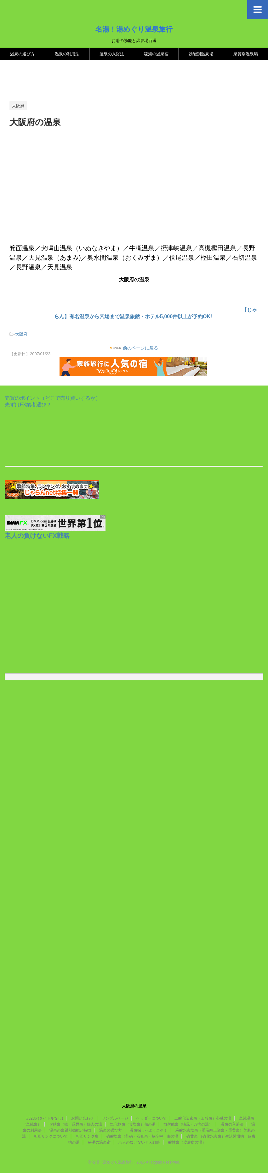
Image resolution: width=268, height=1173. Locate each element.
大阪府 (21, 334)
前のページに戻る (140, 347)
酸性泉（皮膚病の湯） (187, 1142)
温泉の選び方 (22, 54)
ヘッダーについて (151, 1118)
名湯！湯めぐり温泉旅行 (134, 29)
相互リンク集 (87, 1136)
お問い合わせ (82, 1118)
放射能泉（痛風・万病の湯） (188, 1124)
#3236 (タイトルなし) (44, 1118)
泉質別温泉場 (245, 54)
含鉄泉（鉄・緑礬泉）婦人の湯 (75, 1124)
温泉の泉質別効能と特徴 (70, 1130)
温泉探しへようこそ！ (149, 1130)
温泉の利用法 (67, 54)
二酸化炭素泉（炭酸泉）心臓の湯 (202, 1118)
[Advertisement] (124, 81)
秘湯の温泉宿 (156, 54)
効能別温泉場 (201, 54)
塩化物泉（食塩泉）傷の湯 (133, 1124)
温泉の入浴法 (112, 54)
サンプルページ (115, 1118)
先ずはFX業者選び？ (28, 404)
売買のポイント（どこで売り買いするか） (52, 398)
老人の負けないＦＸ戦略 (139, 1142)
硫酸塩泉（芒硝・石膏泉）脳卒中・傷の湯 (142, 1136)
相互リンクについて (51, 1136)
